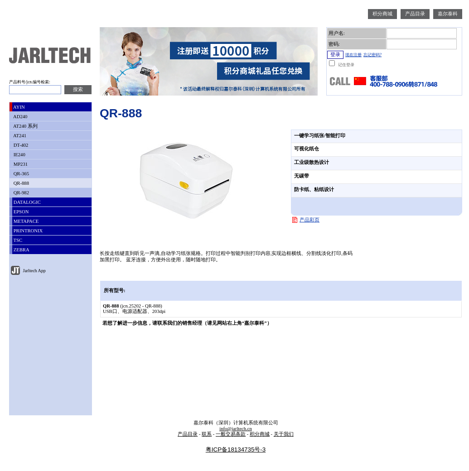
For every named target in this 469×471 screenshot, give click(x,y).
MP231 (20, 164)
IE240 (18, 154)
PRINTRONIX (27, 230)
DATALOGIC (26, 202)
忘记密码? (372, 55)
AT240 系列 (25, 126)
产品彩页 (309, 219)
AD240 (19, 116)
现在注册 (353, 55)
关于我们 (284, 434)
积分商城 (382, 13)
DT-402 (20, 145)
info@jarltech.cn (235, 428)
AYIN (18, 107)
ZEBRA (20, 249)
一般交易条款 (231, 434)
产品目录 (415, 13)
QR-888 (20, 183)
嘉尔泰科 (448, 13)
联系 (207, 434)
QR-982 (20, 192)
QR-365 (20, 173)
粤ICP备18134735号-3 (236, 449)
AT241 (19, 135)
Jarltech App (34, 270)
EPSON (20, 211)
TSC (17, 240)
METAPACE (25, 221)
